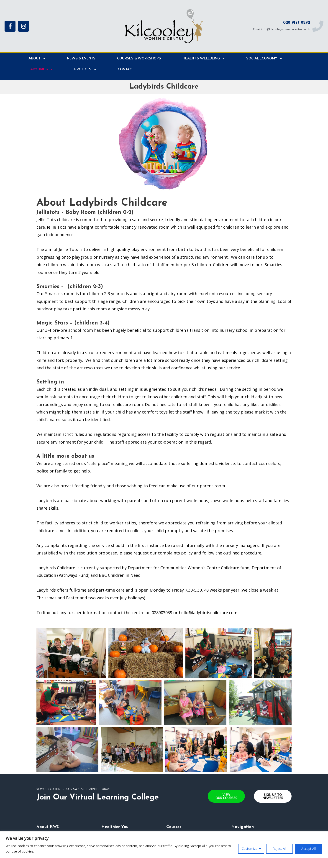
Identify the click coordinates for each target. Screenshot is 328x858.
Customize (249, 848)
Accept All (308, 848)
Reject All (279, 848)
